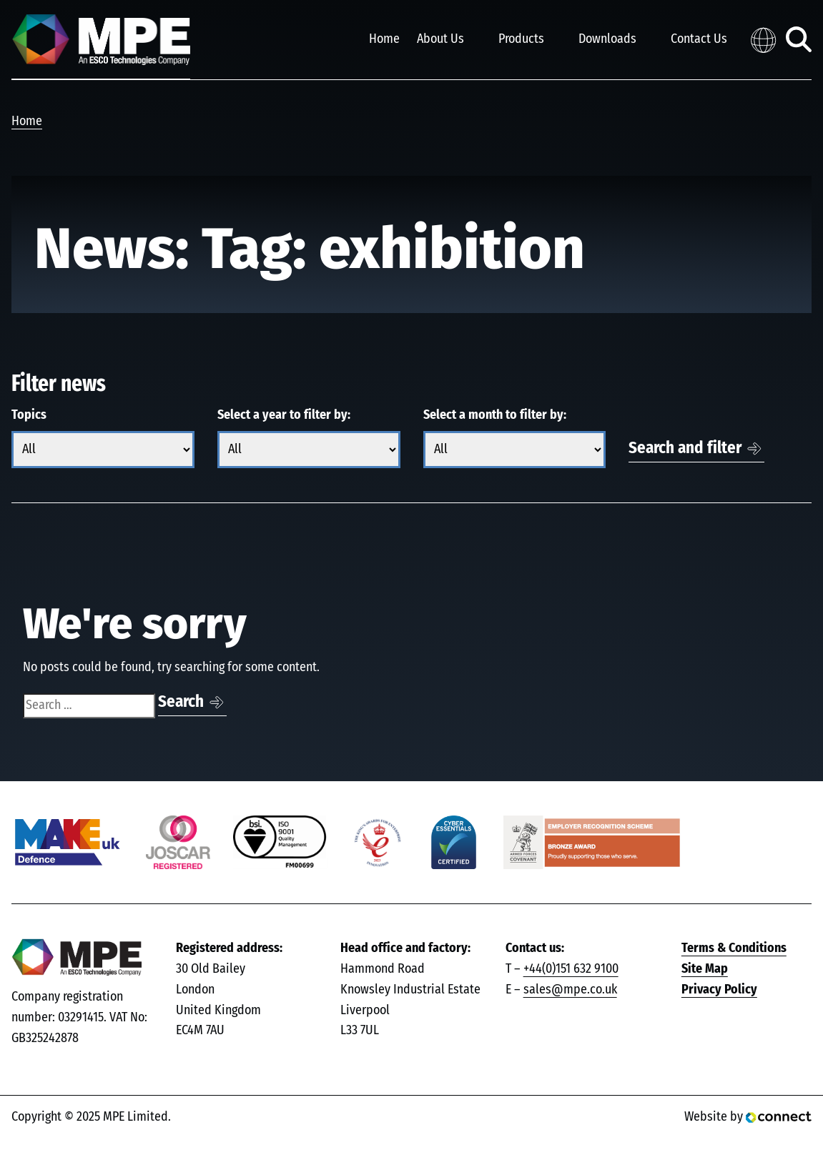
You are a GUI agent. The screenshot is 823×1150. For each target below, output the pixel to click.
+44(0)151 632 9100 (571, 969)
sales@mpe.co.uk (570, 989)
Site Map (704, 969)
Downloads (607, 39)
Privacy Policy (719, 989)
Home (384, 39)
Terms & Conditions (734, 948)
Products (521, 39)
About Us (440, 39)
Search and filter (685, 448)
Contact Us (699, 39)
